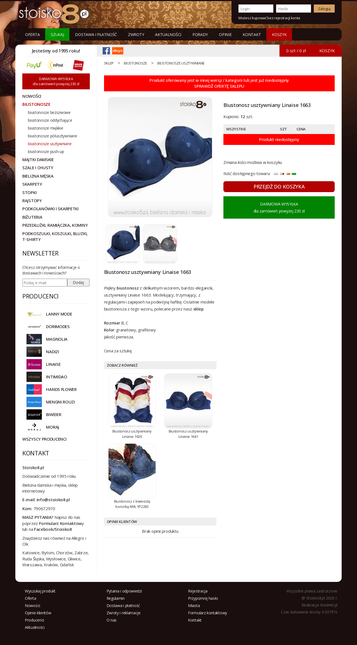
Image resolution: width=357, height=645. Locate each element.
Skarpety (32, 184)
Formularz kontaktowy (207, 612)
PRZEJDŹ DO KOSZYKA (279, 186)
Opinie (225, 34)
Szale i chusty (37, 167)
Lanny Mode (59, 314)
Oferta (32, 34)
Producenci (34, 620)
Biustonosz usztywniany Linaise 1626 (132, 434)
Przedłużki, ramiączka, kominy (55, 225)
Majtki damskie (38, 159)
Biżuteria (32, 217)
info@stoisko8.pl (53, 499)
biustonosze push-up (46, 151)
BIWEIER (53, 414)
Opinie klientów (38, 612)
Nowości (32, 605)
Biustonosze (135, 63)
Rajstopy (32, 200)
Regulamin (116, 598)
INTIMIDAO (56, 376)
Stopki (29, 192)
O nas (112, 620)
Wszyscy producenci (44, 439)
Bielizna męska (38, 176)
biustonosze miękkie (45, 128)
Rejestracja (198, 591)
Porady (200, 34)
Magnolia (56, 339)
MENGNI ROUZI (60, 402)
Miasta (194, 605)
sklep (109, 63)
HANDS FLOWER (61, 389)
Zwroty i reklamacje (124, 612)
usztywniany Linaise (122, 295)
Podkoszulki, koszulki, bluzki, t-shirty (55, 236)
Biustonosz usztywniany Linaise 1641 (188, 434)
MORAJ (52, 427)
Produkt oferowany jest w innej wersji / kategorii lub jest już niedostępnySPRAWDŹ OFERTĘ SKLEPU (219, 83)
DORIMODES (57, 326)
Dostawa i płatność (96, 34)
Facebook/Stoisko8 (53, 529)
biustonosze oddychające (50, 120)
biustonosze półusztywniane (52, 135)
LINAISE (53, 364)
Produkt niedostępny (279, 139)
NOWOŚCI (31, 96)
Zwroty (136, 34)
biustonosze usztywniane (181, 63)
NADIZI (52, 351)
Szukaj (57, 34)
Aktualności (168, 34)
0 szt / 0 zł (296, 50)
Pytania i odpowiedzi (124, 591)
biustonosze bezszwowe (49, 112)
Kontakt (252, 34)
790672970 (44, 508)
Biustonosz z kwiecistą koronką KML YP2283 (132, 504)
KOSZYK (279, 34)
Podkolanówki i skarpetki (50, 208)
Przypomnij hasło (203, 598)
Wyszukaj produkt (40, 591)
